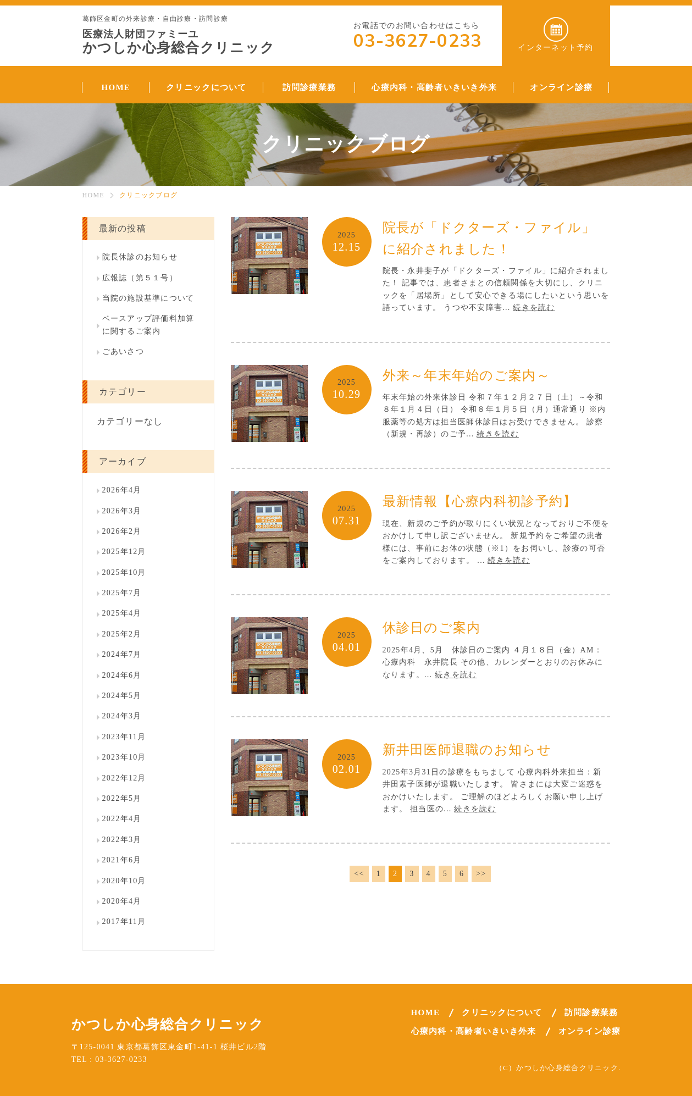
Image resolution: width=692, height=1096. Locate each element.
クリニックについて (502, 1012)
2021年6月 (122, 860)
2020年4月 (122, 901)
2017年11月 (124, 921)
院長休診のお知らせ (140, 257)
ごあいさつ (123, 351)
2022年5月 (122, 798)
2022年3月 (122, 839)
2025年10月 (124, 572)
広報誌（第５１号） (140, 278)
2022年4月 (122, 819)
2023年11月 (124, 737)
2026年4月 (122, 490)
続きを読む (534, 307)
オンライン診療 (589, 1031)
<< (359, 874)
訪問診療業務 (591, 1012)
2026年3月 (122, 511)
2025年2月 (122, 634)
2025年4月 (122, 613)
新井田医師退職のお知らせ (467, 750)
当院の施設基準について (148, 298)
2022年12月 (124, 778)
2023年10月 (124, 757)
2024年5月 (122, 695)
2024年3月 (122, 716)
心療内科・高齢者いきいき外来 (473, 1031)
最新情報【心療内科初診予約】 (480, 501)
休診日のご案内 (432, 628)
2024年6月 (122, 675)
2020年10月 (124, 881)
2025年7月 (122, 593)
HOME (93, 195)
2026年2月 (122, 531)
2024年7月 (122, 654)
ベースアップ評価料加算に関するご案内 (148, 324)
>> (481, 874)
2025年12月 (124, 551)
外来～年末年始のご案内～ (466, 375)
